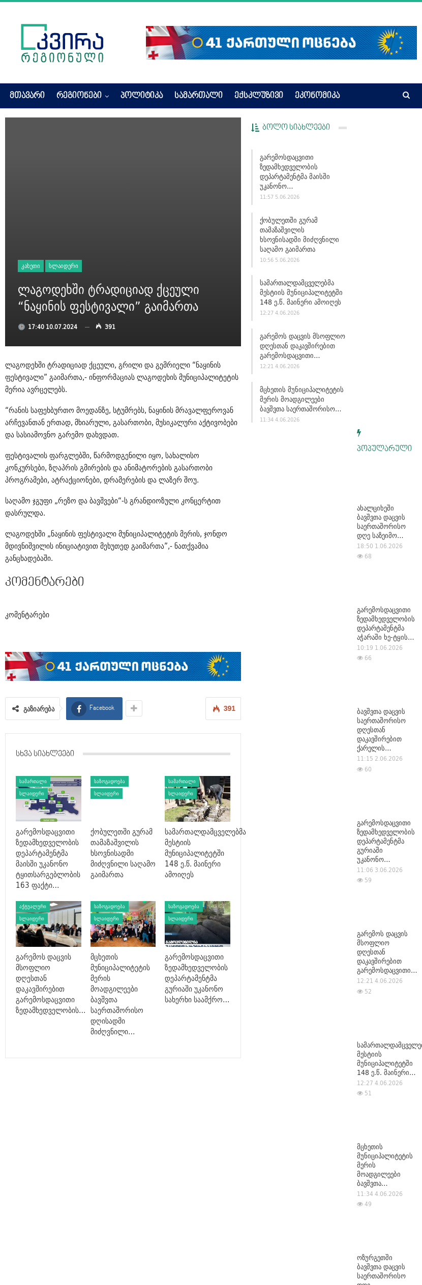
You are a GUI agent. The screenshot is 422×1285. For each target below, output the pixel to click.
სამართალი (198, 96)
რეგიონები (79, 96)
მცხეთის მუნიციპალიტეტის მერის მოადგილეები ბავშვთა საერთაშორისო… (302, 399)
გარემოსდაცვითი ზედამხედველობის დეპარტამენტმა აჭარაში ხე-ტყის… (386, 318)
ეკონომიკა (317, 96)
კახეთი (30, 266)
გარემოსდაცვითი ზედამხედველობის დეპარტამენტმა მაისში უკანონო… (295, 172)
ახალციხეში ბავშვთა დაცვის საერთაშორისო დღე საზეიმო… (381, 216)
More (360, 96)
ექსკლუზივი (258, 96)
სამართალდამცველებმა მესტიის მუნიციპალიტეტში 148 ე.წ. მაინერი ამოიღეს (301, 292)
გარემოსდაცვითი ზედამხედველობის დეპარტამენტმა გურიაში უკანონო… (386, 536)
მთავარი (27, 96)
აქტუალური (32, 906)
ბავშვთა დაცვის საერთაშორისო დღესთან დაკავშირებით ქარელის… (381, 425)
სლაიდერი (63, 266)
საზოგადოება (109, 781)
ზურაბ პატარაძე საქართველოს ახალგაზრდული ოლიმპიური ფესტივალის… (382, 1091)
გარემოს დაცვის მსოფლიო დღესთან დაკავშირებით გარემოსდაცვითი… (302, 346)
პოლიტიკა (141, 96)
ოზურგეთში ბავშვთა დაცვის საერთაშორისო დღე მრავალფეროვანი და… (385, 975)
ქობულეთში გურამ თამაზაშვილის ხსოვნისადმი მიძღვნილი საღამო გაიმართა (299, 235)
